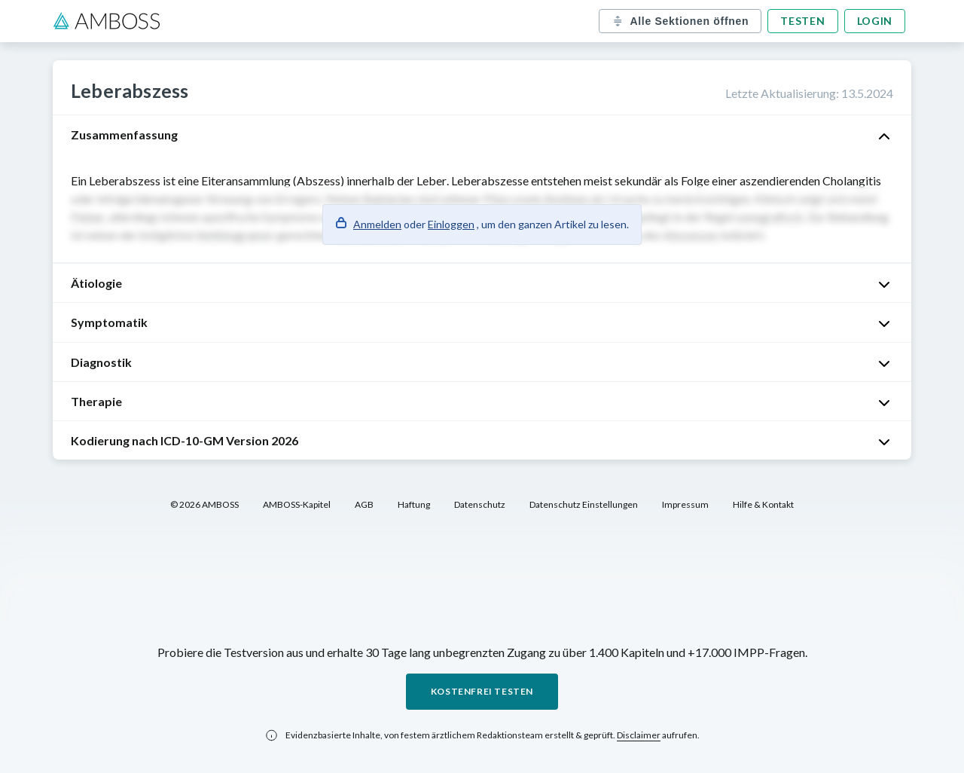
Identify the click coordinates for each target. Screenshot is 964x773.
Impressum (685, 504)
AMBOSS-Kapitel (297, 504)
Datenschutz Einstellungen (583, 504)
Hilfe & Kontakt (763, 504)
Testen (802, 20)
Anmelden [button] (377, 224)
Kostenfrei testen (482, 691)
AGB (364, 504)
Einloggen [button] (451, 224)
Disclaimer (638, 735)
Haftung (414, 504)
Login (875, 20)
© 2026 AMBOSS (204, 504)
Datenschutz (479, 504)
